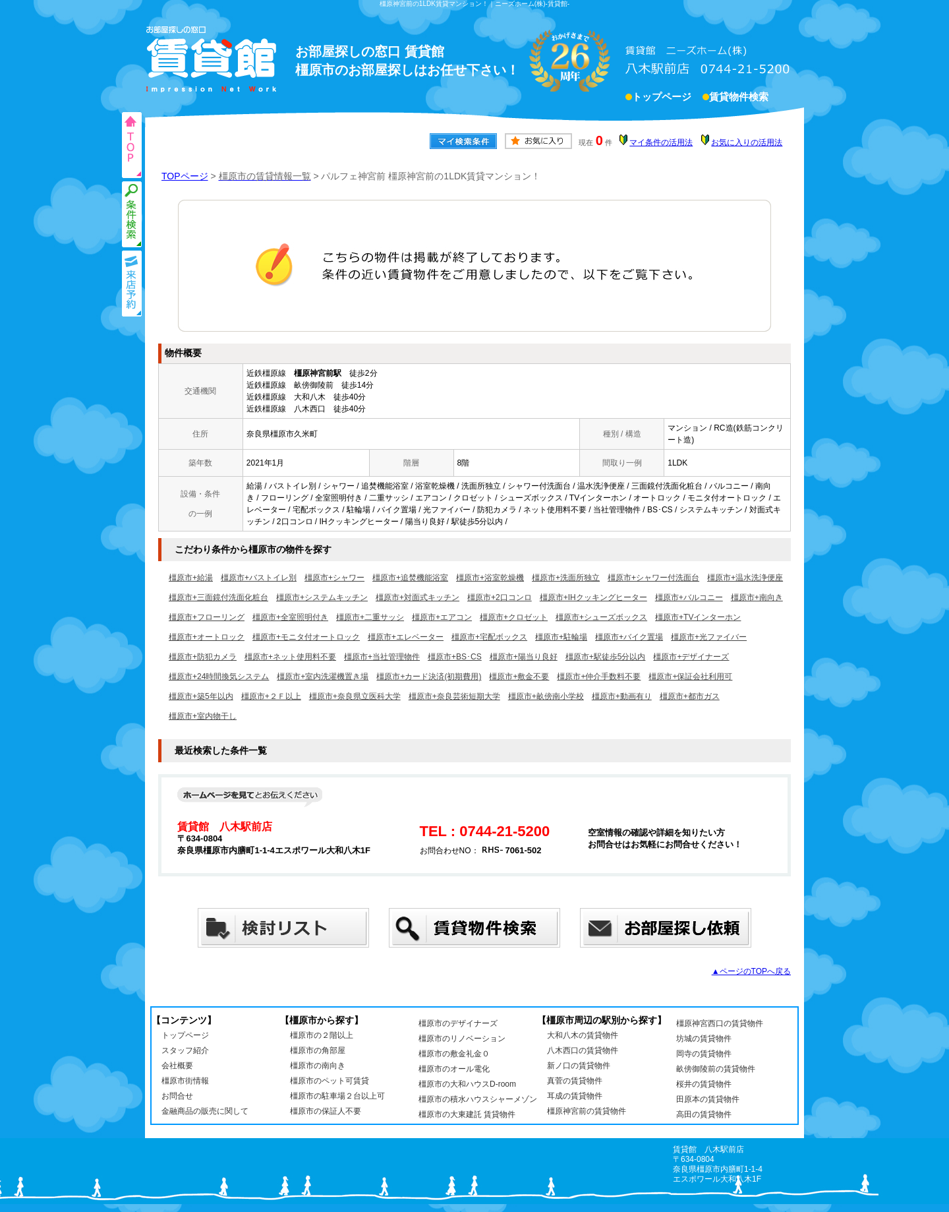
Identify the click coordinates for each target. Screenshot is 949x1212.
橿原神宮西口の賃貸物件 (719, 1023)
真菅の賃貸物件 (574, 1080)
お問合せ (177, 1096)
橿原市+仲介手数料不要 (599, 676)
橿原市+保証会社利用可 (690, 676)
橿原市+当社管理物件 (382, 656)
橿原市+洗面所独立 (566, 577)
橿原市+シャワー (334, 577)
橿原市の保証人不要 (325, 1111)
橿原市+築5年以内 (201, 696)
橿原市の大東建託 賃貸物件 (466, 1114)
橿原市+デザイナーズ (691, 656)
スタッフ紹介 (185, 1050)
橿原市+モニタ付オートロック (306, 637)
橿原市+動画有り (622, 696)
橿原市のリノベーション (461, 1038)
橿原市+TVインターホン (698, 617)
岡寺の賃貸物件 (704, 1053)
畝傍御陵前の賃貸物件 (715, 1069)
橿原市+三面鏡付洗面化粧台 (218, 597)
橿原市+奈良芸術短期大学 (454, 696)
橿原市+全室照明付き (290, 617)
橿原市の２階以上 (321, 1035)
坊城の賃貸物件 (704, 1038)
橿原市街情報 (185, 1080)
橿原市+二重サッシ (370, 617)
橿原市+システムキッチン (322, 597)
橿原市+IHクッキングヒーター (593, 597)
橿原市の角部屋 (317, 1050)
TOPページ (184, 176)
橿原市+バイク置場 (629, 637)
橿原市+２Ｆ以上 (271, 696)
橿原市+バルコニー (689, 597)
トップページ (661, 98)
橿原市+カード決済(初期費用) (428, 676)
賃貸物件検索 (738, 98)
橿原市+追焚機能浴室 (410, 577)
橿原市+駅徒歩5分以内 (605, 656)
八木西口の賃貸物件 (582, 1050)
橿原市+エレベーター (406, 637)
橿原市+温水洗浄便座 (745, 577)
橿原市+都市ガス (690, 696)
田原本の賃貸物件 (707, 1099)
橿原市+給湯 (191, 577)
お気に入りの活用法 (746, 142)
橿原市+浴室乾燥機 (490, 577)
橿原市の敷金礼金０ (454, 1053)
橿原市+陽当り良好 (524, 656)
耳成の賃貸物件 (574, 1096)
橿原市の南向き (317, 1065)
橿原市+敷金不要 (519, 676)
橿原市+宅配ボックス (489, 637)
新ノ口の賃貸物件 (578, 1065)
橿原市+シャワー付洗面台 (653, 577)
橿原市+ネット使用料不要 (290, 656)
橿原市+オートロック (206, 637)
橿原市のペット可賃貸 (329, 1080)
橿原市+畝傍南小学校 (546, 696)
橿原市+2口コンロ (499, 597)
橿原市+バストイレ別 (259, 577)
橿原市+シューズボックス (601, 617)
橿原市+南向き (757, 597)
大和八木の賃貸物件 (582, 1035)
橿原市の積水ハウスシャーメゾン (477, 1099)
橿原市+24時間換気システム (219, 676)
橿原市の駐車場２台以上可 (337, 1096)
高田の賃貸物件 (704, 1114)
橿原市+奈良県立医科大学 (355, 696)
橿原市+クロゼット (514, 617)
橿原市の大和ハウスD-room (467, 1084)
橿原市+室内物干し (203, 716)
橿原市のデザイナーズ (458, 1023)
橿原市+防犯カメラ (203, 656)
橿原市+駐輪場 (561, 637)
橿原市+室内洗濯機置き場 (322, 676)
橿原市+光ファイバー (709, 637)
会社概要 (177, 1065)
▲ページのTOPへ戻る (751, 971)
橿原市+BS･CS (455, 656)
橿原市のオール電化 (454, 1069)
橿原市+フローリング (206, 617)
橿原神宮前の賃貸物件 (586, 1111)
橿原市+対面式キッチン (417, 597)
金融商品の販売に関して (204, 1111)
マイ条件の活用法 (661, 142)
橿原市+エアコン (442, 617)
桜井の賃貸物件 (704, 1084)
